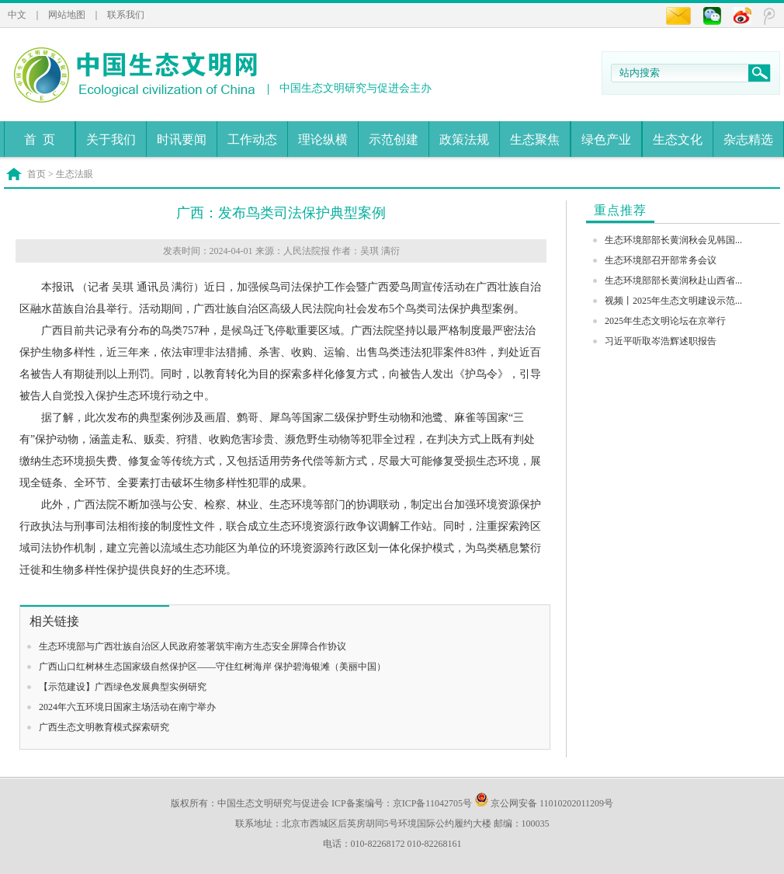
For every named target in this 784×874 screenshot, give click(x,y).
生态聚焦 (535, 139)
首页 (36, 174)
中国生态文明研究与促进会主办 (355, 88)
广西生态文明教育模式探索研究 (104, 727)
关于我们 (111, 139)
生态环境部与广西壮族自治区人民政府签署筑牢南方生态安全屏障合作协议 (192, 646)
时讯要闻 (181, 139)
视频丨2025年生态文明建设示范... (673, 300)
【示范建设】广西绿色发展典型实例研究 (122, 686)
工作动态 (252, 139)
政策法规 (464, 139)
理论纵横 (323, 139)
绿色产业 (606, 139)
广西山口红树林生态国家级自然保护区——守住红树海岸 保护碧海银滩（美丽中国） (212, 666)
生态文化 (677, 139)
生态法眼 (74, 174)
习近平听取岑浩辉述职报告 (660, 341)
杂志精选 (748, 139)
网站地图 (66, 14)
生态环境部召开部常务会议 (660, 260)
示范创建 (393, 139)
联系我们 (125, 14)
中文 (17, 14)
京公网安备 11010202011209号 (543, 803)
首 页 (39, 139)
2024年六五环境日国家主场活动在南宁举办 (127, 707)
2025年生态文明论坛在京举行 (665, 320)
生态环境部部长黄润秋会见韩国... (673, 240)
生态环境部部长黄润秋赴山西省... (673, 280)
